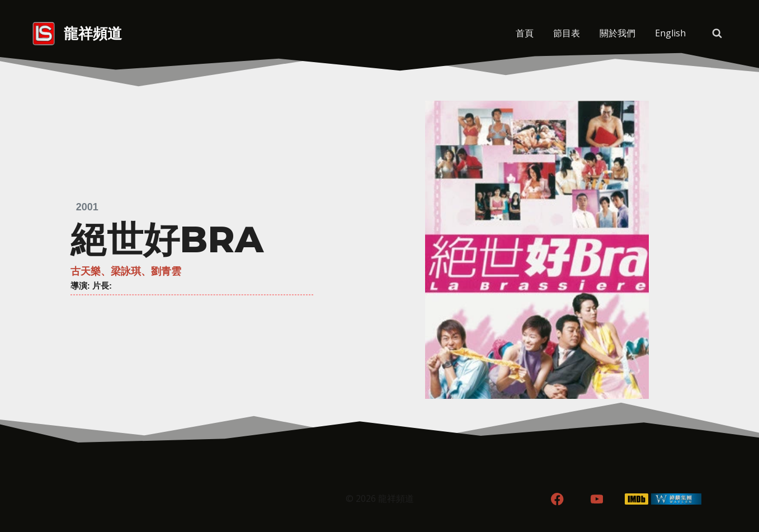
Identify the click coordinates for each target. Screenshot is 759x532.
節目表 (566, 33)
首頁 (525, 33)
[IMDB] (636, 499)
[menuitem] (670, 33)
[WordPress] (676, 499)
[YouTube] (597, 499)
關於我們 (617, 33)
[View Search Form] (717, 33)
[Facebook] (557, 499)
